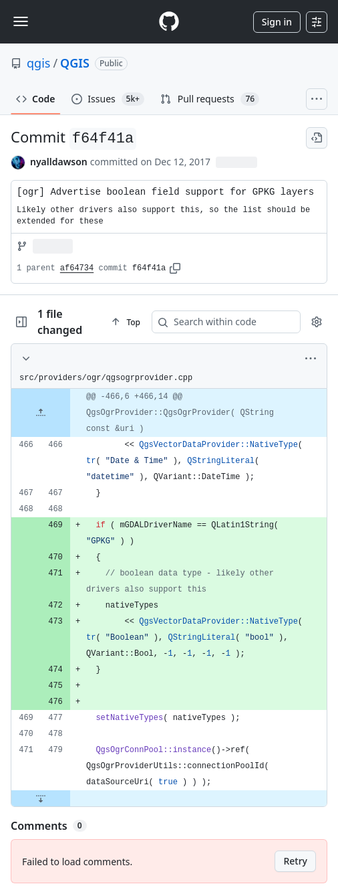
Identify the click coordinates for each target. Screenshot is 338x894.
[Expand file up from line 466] (40, 413)
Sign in (277, 21)
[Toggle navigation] (21, 21)
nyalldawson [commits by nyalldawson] (59, 161)
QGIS (75, 63)
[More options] (310, 358)
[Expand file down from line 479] (40, 798)
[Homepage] (169, 22)
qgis (38, 63)
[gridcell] (169, 413)
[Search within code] (230, 322)
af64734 (77, 268)
